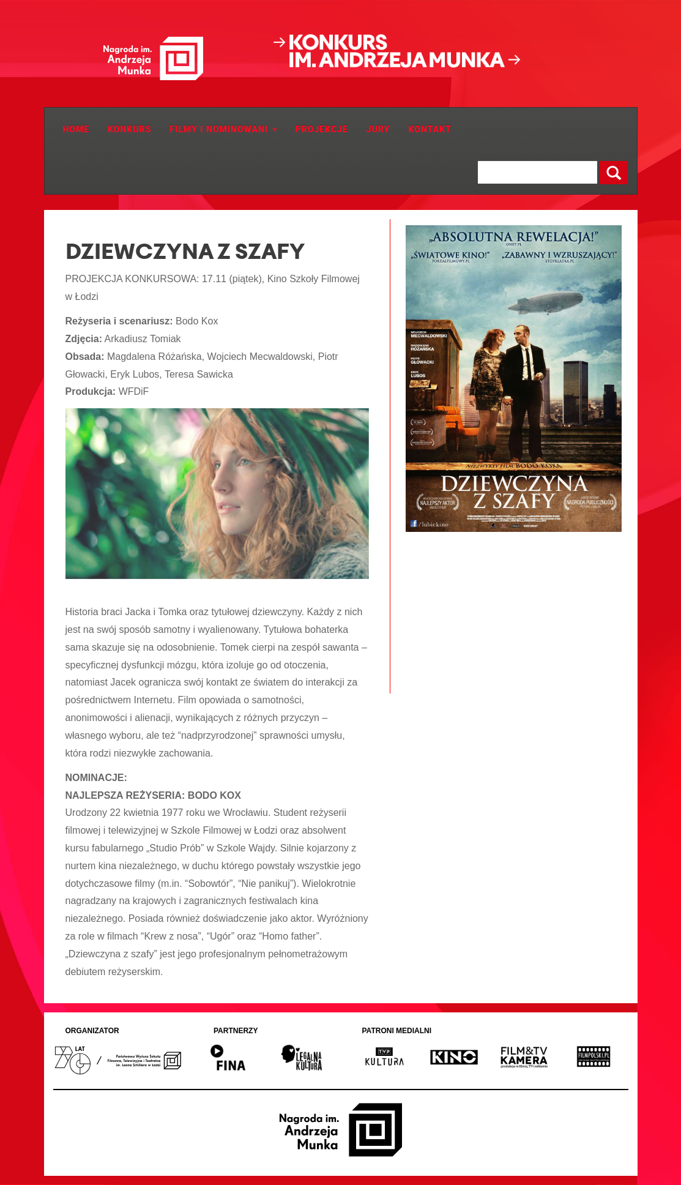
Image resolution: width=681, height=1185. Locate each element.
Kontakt (430, 129)
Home (76, 129)
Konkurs (129, 129)
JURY (378, 129)
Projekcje (322, 129)
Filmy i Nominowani (223, 129)
